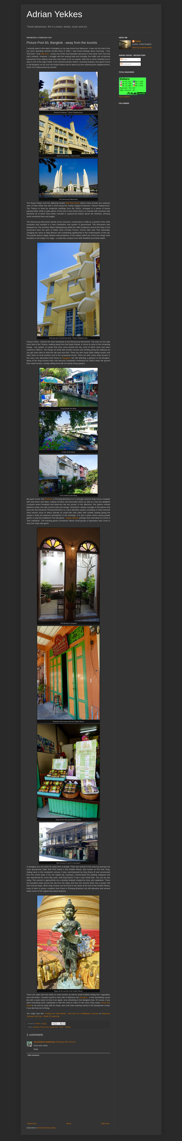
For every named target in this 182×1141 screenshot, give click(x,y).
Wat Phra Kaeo (73, 203)
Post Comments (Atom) (46, 1128)
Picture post (44, 1027)
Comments (126, 64)
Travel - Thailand (65, 1027)
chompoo (83, 997)
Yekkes (138, 41)
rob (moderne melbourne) (44, 1042)
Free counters (124, 97)
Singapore (67, 358)
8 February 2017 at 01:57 (66, 1042)
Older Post (105, 1124)
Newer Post (31, 1124)
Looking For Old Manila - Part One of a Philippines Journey (71, 1013)
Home (68, 1124)
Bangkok (36, 1027)
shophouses (53, 1027)
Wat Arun (45, 54)
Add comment (33, 1055)
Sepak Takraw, (72, 518)
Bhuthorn (49, 499)
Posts (124, 60)
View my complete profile (142, 48)
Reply (36, 1049)
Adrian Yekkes (54, 14)
